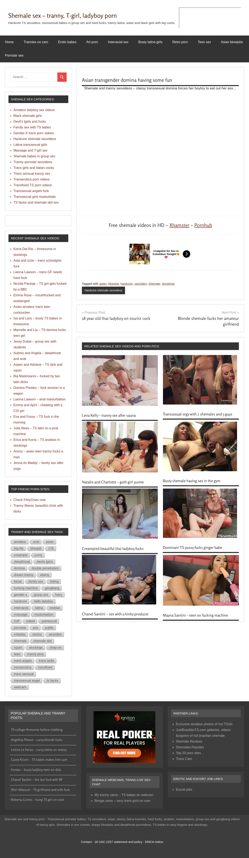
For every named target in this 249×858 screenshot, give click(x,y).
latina (39, 608)
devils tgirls (45, 561)
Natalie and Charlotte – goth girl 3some (116, 486)
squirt (18, 647)
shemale (154, 283)
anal (36, 542)
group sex (41, 594)
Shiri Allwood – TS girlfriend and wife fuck (40, 790)
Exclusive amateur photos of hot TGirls (204, 724)
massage (20, 614)
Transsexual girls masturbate (34, 196)
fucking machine (26, 588)
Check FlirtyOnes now (29, 500)
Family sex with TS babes (32, 127)
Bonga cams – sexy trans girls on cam (122, 800)
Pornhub (203, 225)
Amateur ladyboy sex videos (34, 110)
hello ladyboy (43, 601)
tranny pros (35, 654)
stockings (168, 283)
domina (19, 568)
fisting (54, 581)
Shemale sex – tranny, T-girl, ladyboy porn (72, 15)
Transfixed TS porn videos (32, 185)
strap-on (56, 647)
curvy (38, 555)
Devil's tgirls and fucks (29, 121)
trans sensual (24, 674)
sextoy (37, 634)
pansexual (49, 621)
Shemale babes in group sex (34, 156)
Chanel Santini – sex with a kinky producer (118, 618)
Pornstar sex (14, 55)
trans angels (23, 660)
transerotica (22, 667)
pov (35, 627)
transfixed (45, 667)
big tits (19, 548)
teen (17, 654)
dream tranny (23, 575)
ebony (44, 575)
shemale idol (42, 641)
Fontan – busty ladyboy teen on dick (36, 770)
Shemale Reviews (189, 741)
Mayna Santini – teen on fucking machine (199, 620)
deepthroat (22, 561)
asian (103, 283)
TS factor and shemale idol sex (36, 202)
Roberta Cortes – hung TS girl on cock (37, 799)
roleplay (20, 634)
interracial (21, 608)
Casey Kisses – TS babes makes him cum (39, 759)
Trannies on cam (36, 42)
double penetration (45, 568)
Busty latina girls (150, 42)
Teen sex (204, 42)
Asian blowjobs (232, 42)
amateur (20, 542)
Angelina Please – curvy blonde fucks (37, 740)
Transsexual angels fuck (31, 191)
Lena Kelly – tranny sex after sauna (112, 415)
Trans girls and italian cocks (33, 168)
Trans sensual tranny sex (31, 173)
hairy (58, 594)
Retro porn (180, 42)
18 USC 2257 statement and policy (118, 842)
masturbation (43, 614)
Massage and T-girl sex (30, 150)
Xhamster (179, 225)
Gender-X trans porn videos (33, 133)
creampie (21, 555)
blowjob (113, 283)
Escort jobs (184, 789)
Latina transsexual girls (30, 144)
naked (30, 621)
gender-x (20, 594)
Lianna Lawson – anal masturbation (39, 399)
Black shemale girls (27, 115)
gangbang (52, 588)
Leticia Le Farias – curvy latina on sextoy (39, 750)
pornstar (20, 627)
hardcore (126, 283)
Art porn (92, 42)
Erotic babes (67, 42)
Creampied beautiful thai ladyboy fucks (116, 553)
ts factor (52, 680)
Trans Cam (184, 759)
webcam (20, 687)
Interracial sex (118, 42)
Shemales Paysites (190, 747)
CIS (51, 548)
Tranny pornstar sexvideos (32, 162)
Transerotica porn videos (31, 179)
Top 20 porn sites (188, 753)
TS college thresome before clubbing (37, 729)
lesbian (55, 608)
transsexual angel (27, 680)
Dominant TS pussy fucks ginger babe (196, 552)
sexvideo (141, 283)
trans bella (46, 660)
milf (16, 621)
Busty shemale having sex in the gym (195, 485)
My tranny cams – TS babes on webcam (123, 795)
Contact (86, 842)
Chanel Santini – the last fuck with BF (37, 779)
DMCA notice (154, 842)
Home (9, 42)
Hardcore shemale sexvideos (104, 290)
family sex (35, 581)
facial (18, 581)
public (49, 627)
